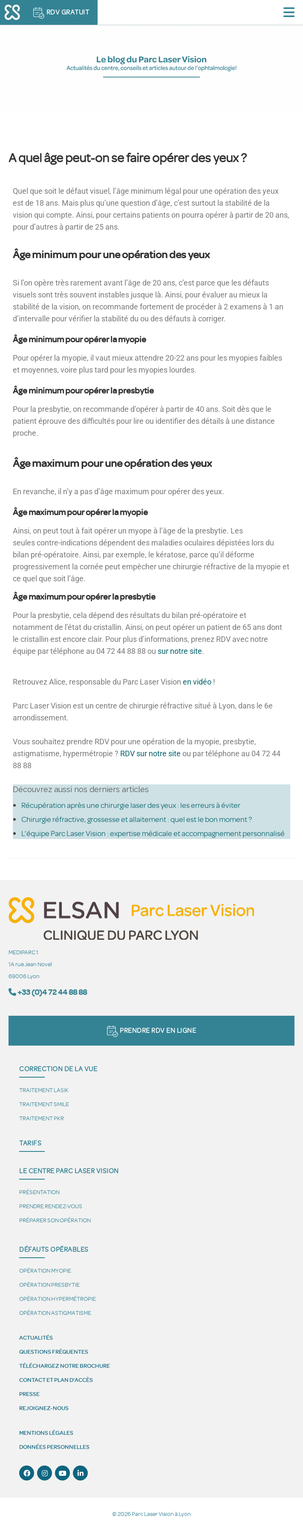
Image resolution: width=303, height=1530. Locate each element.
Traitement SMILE (44, 1103)
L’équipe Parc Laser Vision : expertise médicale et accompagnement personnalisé (153, 833)
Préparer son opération (55, 1220)
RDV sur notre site (150, 753)
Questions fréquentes (53, 1351)
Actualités (36, 1337)
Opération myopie (45, 1270)
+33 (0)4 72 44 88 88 (52, 992)
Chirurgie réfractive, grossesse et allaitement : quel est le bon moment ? (136, 819)
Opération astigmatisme (55, 1312)
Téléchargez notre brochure (64, 1366)
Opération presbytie (49, 1284)
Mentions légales (46, 1433)
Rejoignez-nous (44, 1408)
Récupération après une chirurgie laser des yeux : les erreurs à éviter (130, 805)
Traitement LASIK (44, 1089)
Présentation (39, 1191)
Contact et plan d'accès (56, 1380)
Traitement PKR (41, 1118)
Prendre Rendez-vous (50, 1205)
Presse (29, 1394)
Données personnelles (54, 1447)
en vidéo (197, 681)
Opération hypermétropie (57, 1298)
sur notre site (180, 651)
